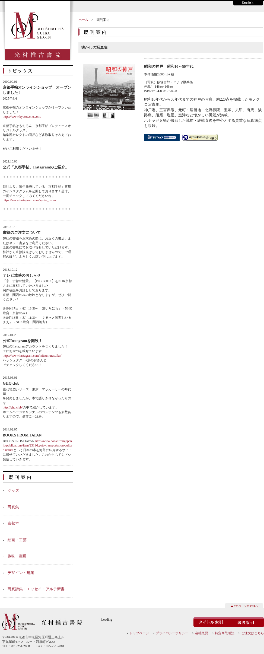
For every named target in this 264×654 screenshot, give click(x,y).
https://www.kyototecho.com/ (22, 117)
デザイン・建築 (21, 573)
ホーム (83, 20)
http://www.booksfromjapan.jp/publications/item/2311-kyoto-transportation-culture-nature (38, 445)
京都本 (13, 523)
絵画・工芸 (17, 540)
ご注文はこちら (252, 633)
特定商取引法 (224, 633)
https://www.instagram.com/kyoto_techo (29, 200)
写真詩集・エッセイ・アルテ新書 (36, 589)
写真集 (13, 507)
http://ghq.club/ (13, 407)
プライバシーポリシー (172, 633)
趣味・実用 (17, 556)
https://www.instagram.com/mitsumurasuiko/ (32, 356)
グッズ (13, 491)
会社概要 (201, 633)
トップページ (139, 633)
